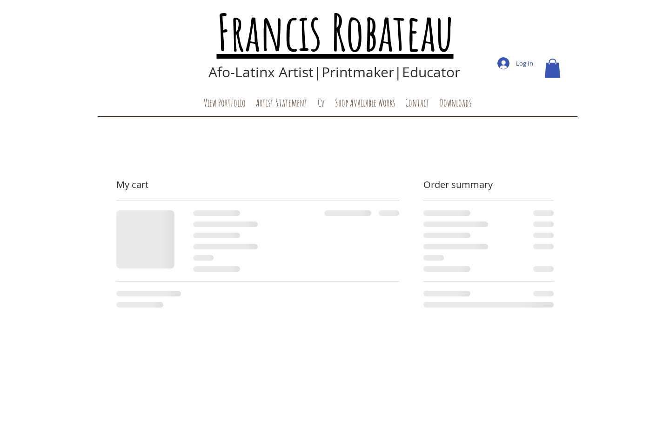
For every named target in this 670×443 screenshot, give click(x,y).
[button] (552, 68)
